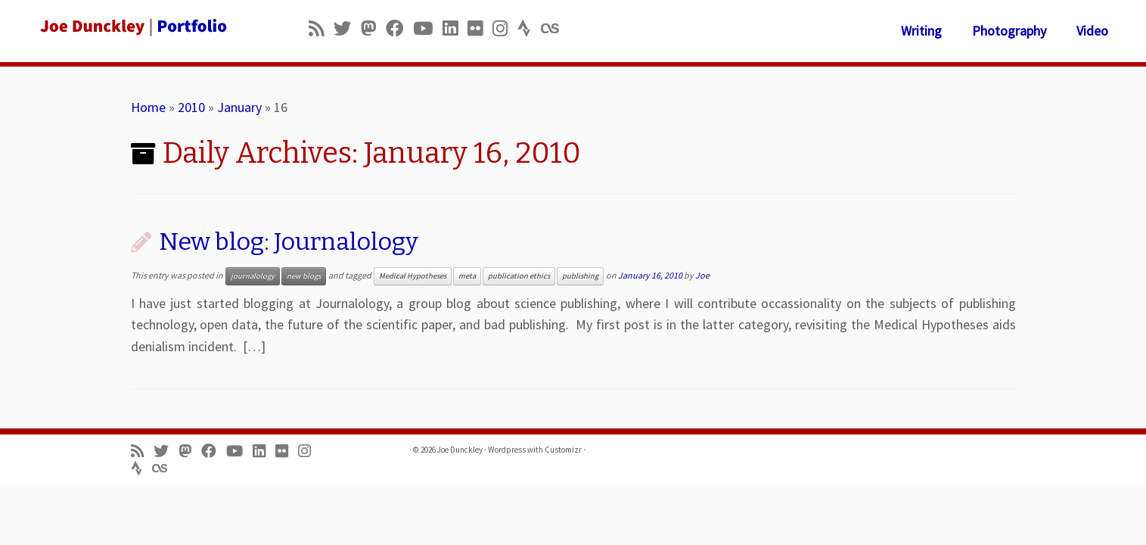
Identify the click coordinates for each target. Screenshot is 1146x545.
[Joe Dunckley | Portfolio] (132, 26)
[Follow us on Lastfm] (554, 28)
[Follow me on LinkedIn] (455, 28)
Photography (1009, 30)
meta (467, 276)
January (239, 107)
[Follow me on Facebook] (399, 28)
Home (148, 107)
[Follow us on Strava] (529, 28)
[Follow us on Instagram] (504, 28)
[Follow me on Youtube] (428, 28)
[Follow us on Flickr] (479, 28)
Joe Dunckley (460, 449)
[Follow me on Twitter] (347, 28)
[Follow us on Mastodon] (373, 28)
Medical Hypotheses (412, 276)
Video (1092, 30)
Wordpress (507, 449)
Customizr (563, 449)
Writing (921, 30)
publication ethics (519, 276)
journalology (253, 276)
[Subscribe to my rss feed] (321, 28)
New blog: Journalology (288, 241)
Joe (702, 275)
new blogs (304, 276)
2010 (191, 107)
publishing (580, 276)
